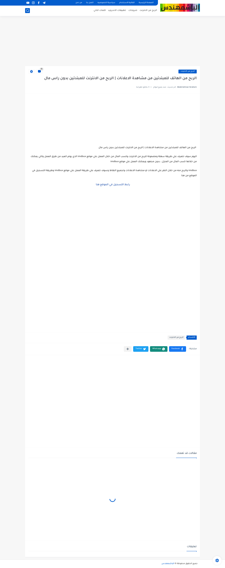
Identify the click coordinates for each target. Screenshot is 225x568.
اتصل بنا (89, 3)
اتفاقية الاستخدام (127, 3)
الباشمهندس (167, 564)
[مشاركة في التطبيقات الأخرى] (128, 349)
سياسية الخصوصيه (106, 3)
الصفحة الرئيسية (146, 3)
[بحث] (27, 10)
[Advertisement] (112, 41)
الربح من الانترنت (148, 10)
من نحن (78, 3)
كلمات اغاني (100, 10)
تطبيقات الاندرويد (117, 10)
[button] (177, 349)
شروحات (132, 10)
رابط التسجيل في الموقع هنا (112, 184)
